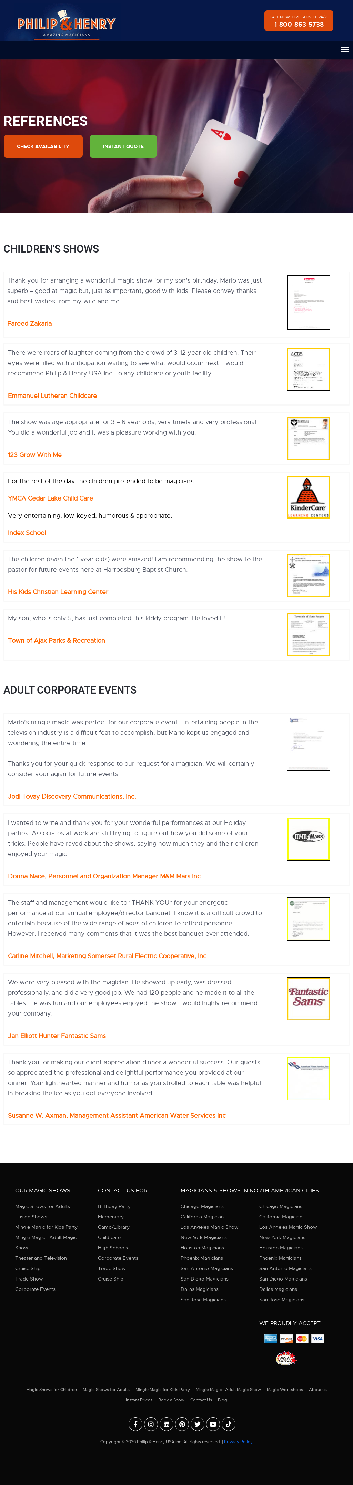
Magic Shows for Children (51, 1389)
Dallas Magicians (200, 1289)
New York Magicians (204, 1238)
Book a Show (171, 1400)
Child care (109, 1238)
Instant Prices (139, 1400)
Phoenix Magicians (202, 1258)
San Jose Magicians (203, 1300)
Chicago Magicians (202, 1206)
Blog (222, 1400)
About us (318, 1389)
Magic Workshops (285, 1389)
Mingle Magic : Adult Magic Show (46, 1243)
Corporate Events (35, 1289)
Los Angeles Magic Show (210, 1227)
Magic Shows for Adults (42, 1206)
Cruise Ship (28, 1269)
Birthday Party (114, 1206)
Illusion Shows (31, 1217)
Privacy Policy (238, 1442)
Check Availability (43, 146)
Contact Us (201, 1400)
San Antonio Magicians (207, 1269)
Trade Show (29, 1279)
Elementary (111, 1217)
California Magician (202, 1217)
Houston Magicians (202, 1248)
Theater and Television (41, 1258)
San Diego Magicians (205, 1279)
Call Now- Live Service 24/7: (299, 22)
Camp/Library (114, 1227)
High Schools (113, 1248)
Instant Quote (124, 146)
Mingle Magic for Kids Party (46, 1227)
